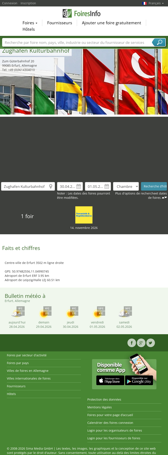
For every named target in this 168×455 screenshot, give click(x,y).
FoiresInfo (84, 13)
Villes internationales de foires (29, 378)
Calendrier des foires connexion (110, 423)
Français (156, 3)
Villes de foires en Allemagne (27, 371)
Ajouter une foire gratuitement (111, 23)
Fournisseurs (59, 23)
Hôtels (29, 30)
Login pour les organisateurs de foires (114, 430)
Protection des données (104, 399)
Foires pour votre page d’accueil (110, 415)
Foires (30, 23)
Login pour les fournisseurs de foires (113, 438)
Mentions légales (99, 407)
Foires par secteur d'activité (27, 355)
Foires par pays (18, 363)
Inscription (28, 3)
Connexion (9, 3)
